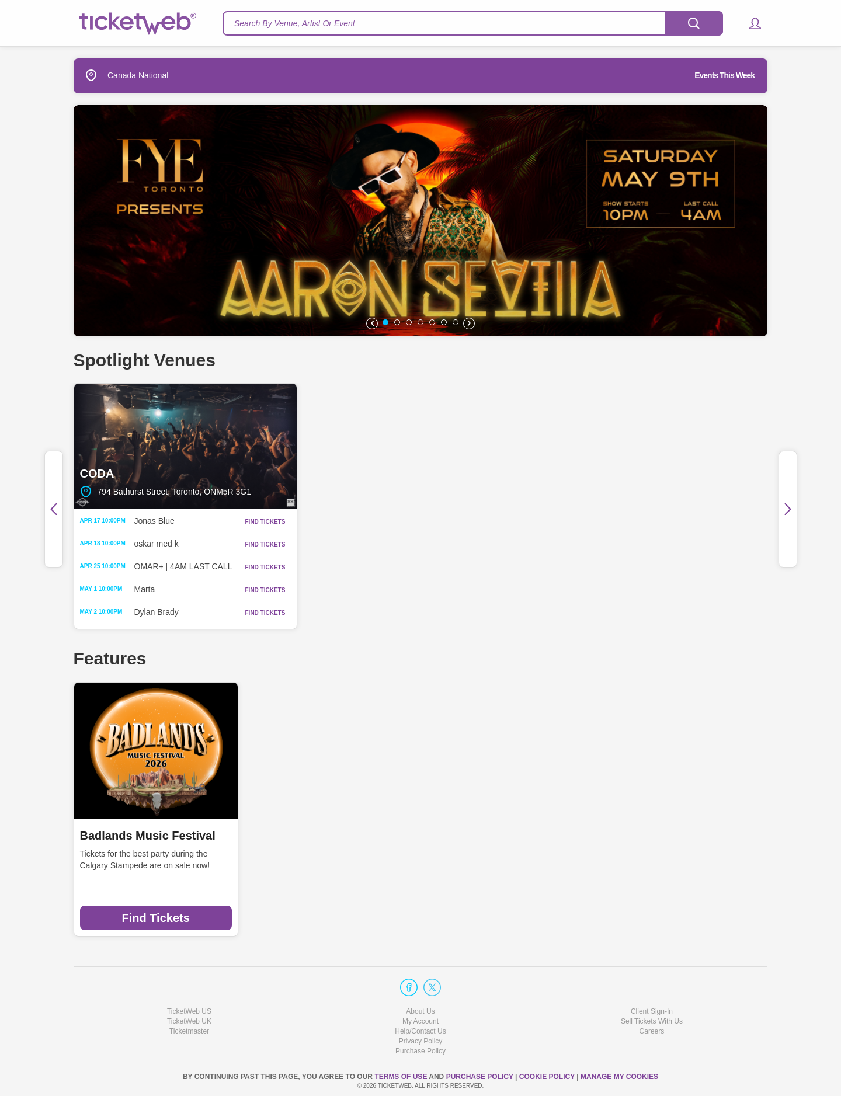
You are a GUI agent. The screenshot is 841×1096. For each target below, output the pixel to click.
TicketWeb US (189, 1011)
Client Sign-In (652, 1011)
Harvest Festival (301, 835)
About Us (420, 1011)
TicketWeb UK (189, 1021)
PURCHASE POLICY (480, 1077)
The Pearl (421, 446)
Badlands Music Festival (148, 835)
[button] (749, 23)
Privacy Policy (421, 1041)
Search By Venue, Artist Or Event (294, 23)
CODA (185, 446)
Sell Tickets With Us (652, 1021)
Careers (652, 1031)
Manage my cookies (619, 1077)
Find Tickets (155, 917)
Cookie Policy (547, 1077)
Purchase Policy (420, 1051)
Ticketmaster (189, 1031)
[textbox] (473, 23)
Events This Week (724, 75)
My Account (420, 1021)
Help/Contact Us (420, 1031)
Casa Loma (464, 835)
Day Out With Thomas (670, 835)
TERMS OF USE (401, 1077)
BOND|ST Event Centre (656, 446)
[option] (420, 220)
